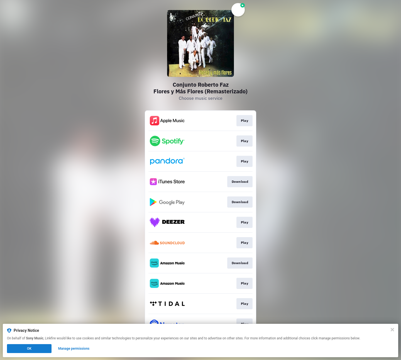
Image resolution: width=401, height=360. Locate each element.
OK (29, 349)
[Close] (392, 329)
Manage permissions (74, 349)
